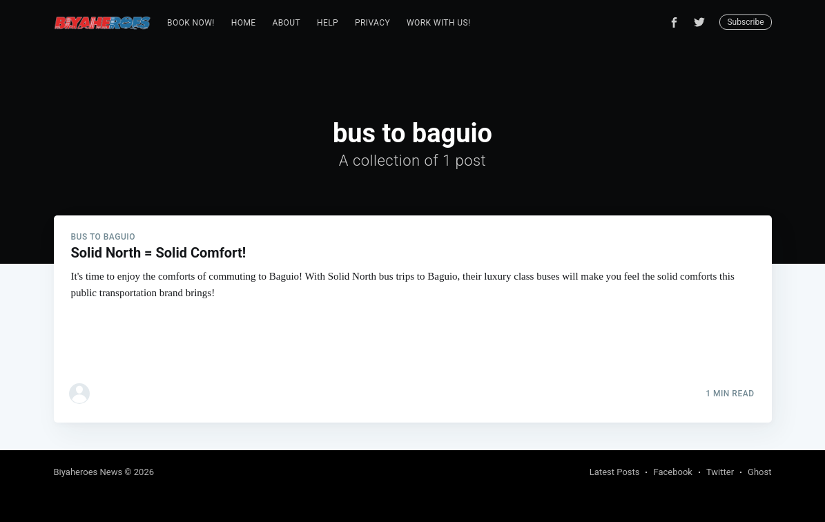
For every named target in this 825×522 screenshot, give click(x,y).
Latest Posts (615, 472)
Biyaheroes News (88, 472)
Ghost (759, 472)
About (286, 23)
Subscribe (745, 22)
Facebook (672, 472)
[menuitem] (191, 23)
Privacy (372, 23)
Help (327, 23)
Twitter (720, 472)
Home (243, 23)
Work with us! (438, 23)
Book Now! (191, 23)
